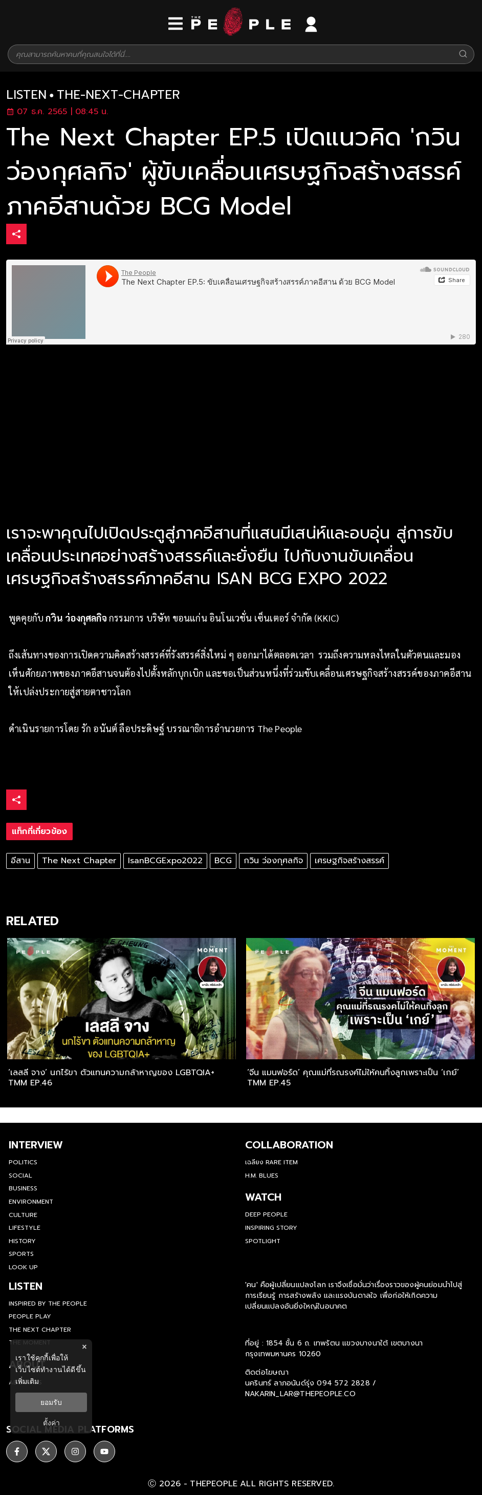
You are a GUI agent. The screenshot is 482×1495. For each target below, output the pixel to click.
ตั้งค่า (51, 1423)
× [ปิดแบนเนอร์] (84, 1346)
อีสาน (20, 861)
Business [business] (23, 1188)
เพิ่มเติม (27, 1381)
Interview (36, 1144)
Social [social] (20, 1175)
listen (26, 95)
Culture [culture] (23, 1215)
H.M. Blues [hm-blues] (261, 1175)
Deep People (266, 1214)
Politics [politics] (23, 1162)
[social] (17, 1451)
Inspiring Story (271, 1227)
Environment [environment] (31, 1201)
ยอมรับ (51, 1402)
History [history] (22, 1241)
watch (263, 1197)
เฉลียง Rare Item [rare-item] (271, 1162)
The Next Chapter (79, 861)
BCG (223, 861)
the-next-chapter (118, 95)
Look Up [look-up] (23, 1267)
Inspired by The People (48, 1303)
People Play (30, 1316)
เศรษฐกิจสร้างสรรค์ (349, 861)
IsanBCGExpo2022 (165, 861)
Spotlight (262, 1241)
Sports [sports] (21, 1253)
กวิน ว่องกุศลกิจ (273, 861)
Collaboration (289, 1144)
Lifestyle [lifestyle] (24, 1227)
